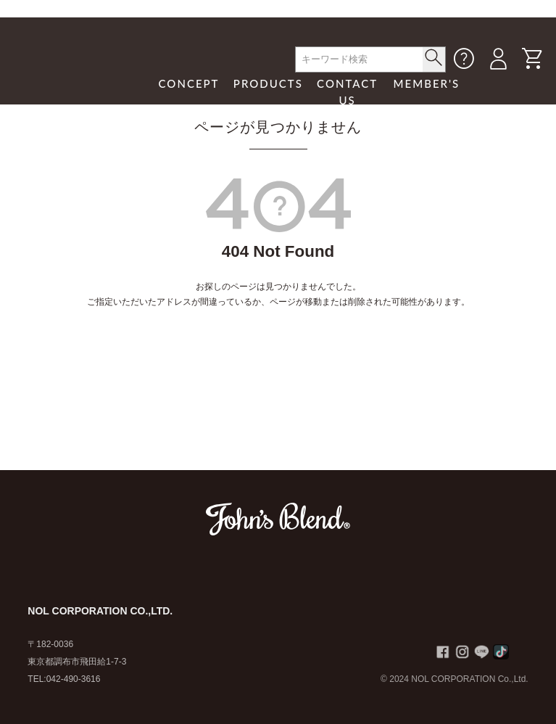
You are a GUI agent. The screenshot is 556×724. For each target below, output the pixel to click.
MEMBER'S (427, 83)
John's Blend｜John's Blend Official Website (80, 83)
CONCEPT (189, 83)
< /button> (434, 57)
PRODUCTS (268, 83)
